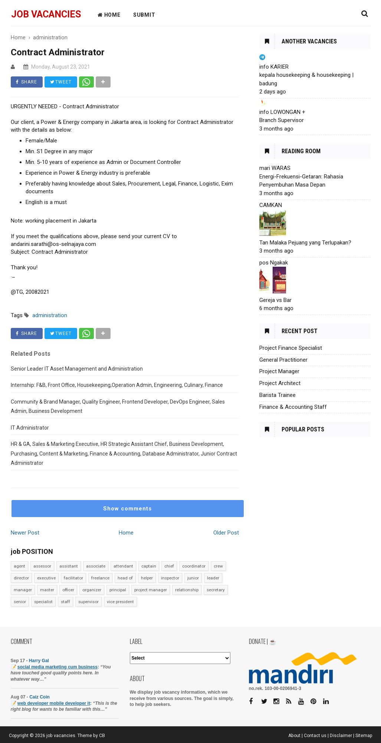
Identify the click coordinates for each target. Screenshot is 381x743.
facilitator (73, 578)
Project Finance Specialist (290, 348)
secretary (216, 589)
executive (46, 578)
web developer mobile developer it (53, 703)
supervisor (88, 601)
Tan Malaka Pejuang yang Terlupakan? (305, 242)
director (21, 578)
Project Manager (279, 371)
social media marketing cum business (57, 667)
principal (117, 589)
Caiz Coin (39, 697)
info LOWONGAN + (282, 112)
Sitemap (363, 735)
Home (126, 532)
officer (68, 589)
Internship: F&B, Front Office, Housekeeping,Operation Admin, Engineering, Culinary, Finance (117, 385)
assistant (68, 566)
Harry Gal (39, 660)
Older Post (226, 532)
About (294, 735)
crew (218, 566)
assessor (42, 566)
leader (213, 578)
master (47, 589)
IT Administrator (30, 428)
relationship (186, 589)
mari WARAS (274, 168)
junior (193, 578)
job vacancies (46, 14)
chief (169, 566)
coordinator (194, 566)
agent (19, 566)
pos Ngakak (273, 262)
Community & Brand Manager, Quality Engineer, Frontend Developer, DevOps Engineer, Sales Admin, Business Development (118, 406)
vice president (120, 601)
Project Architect (279, 383)
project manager (150, 589)
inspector (170, 578)
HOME (109, 15)
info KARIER (274, 66)
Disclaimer (341, 735)
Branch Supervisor (281, 120)
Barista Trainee (277, 395)
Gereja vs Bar (275, 300)
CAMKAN (270, 205)
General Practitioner (283, 359)
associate (95, 566)
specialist (43, 601)
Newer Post (25, 532)
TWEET (61, 82)
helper (147, 578)
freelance (100, 578)
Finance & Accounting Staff (293, 407)
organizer (91, 589)
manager (23, 589)
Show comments (127, 508)
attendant (123, 566)
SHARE (26, 82)
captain (148, 566)
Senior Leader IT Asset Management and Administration (77, 369)
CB (102, 735)
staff (65, 601)
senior (20, 601)
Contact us (315, 735)
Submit (144, 15)
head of (125, 578)
